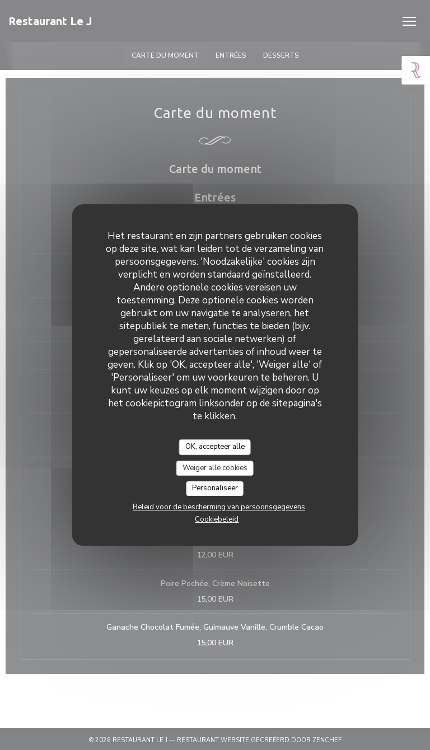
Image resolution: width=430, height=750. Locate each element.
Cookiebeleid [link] (217, 519)
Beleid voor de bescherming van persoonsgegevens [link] (219, 507)
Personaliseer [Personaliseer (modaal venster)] (215, 488)
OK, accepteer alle (215, 447)
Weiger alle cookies (215, 468)
